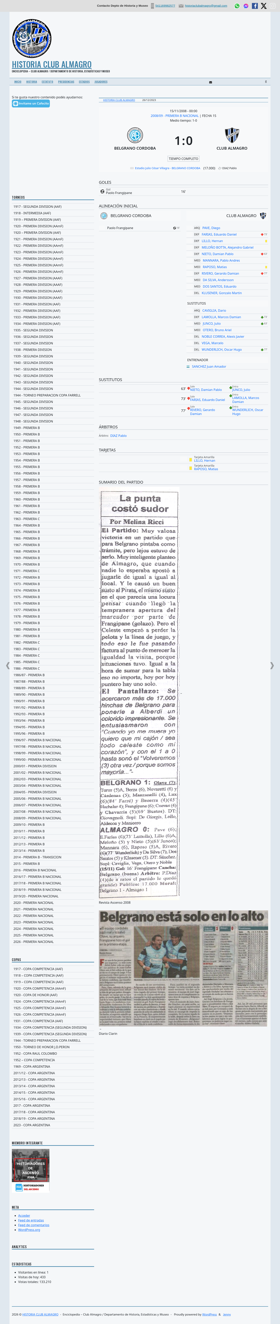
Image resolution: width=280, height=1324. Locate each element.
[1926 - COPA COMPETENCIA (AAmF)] (53, 1014)
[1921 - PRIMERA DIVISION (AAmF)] (53, 239)
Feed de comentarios (33, 1225)
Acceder (24, 1215)
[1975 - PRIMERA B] (53, 597)
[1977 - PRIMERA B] (53, 610)
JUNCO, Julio (212, 323)
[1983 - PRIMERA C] (53, 649)
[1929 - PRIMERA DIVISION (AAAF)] (53, 291)
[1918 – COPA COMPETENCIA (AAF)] (53, 975)
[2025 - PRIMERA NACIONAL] (53, 935)
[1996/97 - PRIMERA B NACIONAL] (53, 740)
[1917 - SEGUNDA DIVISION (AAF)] (53, 206)
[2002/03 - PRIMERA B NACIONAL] (53, 779)
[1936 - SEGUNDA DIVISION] (53, 337)
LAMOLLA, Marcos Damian (221, 317)
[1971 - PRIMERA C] (53, 571)
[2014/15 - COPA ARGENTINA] (53, 1092)
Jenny (227, 1314)
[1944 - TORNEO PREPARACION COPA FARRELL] (53, 395)
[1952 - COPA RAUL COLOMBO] (53, 1053)
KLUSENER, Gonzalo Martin (222, 293)
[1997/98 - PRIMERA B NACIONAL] (53, 746)
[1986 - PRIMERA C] (53, 668)
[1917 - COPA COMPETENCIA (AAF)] (53, 969)
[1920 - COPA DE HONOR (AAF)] (53, 995)
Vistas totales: (28, 1282)
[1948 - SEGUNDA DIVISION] (53, 421)
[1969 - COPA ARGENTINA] (53, 1066)
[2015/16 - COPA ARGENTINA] (53, 1099)
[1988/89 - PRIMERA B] (53, 688)
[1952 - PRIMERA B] (53, 447)
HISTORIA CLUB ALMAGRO (52, 64)
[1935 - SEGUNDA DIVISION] (53, 330)
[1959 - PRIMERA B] (53, 493)
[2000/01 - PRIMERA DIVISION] (53, 766)
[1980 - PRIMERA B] (53, 629)
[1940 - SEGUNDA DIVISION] (53, 363)
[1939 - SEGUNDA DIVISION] (53, 356)
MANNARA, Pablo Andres (221, 260)
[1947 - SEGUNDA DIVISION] (53, 415)
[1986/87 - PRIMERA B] (53, 675)
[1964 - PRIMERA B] (53, 525)
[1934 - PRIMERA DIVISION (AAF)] (53, 324)
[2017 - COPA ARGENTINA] (53, 1105)
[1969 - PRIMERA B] (53, 558)
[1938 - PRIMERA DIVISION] (53, 350)
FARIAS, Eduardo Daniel (219, 234)
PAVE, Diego (211, 228)
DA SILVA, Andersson (218, 280)
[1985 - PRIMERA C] (53, 662)
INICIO (17, 81)
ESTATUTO (47, 81)
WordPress (209, 1314)
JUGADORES (101, 81)
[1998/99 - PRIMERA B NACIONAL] (53, 753)
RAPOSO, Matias (215, 267)
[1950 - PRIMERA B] (53, 434)
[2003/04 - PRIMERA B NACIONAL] (53, 785)
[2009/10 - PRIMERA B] (53, 824)
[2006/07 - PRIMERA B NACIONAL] (53, 805)
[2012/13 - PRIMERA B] (53, 844)
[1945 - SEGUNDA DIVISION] (53, 402)
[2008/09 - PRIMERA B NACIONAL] (53, 818)
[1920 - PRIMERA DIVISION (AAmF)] (53, 226)
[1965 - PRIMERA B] (53, 532)
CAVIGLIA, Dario (214, 310)
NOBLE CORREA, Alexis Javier (223, 336)
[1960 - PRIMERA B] (53, 499)
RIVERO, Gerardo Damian (220, 273)
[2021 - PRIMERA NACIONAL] (53, 909)
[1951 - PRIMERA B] (53, 441)
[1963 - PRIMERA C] (53, 519)
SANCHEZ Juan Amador (209, 366)
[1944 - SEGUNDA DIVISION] (53, 389)
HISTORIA (31, 81)
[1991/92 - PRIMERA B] (53, 707)
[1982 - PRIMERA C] (53, 642)
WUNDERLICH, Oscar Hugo (222, 349)
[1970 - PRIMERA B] (53, 564)
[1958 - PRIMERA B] (53, 486)
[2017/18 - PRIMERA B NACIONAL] (53, 883)
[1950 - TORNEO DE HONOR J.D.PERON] (53, 1047)
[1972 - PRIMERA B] (53, 577)
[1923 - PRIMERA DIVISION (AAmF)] (53, 252)
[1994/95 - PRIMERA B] (53, 727)
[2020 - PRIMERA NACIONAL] (53, 903)
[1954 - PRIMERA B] (53, 460)
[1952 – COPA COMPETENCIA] (53, 1060)
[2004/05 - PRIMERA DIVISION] (53, 792)
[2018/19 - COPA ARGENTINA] (53, 1118)
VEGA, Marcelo (212, 343)
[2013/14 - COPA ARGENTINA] (53, 1086)
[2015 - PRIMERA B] (53, 864)
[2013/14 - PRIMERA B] (53, 851)
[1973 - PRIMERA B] (53, 584)
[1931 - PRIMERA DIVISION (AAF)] (53, 304)
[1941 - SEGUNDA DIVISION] (53, 369)
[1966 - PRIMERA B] (53, 538)
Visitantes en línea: (32, 1272)
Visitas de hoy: (29, 1277)
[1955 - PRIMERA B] (53, 467)
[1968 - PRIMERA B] (53, 551)
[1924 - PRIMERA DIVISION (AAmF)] (53, 258)
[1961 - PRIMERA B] (53, 506)
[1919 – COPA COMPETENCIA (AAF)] (53, 982)
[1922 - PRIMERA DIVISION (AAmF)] (53, 245)
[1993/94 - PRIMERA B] (53, 720)
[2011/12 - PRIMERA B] (53, 837)
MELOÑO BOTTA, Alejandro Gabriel (228, 247)
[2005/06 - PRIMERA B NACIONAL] (53, 798)
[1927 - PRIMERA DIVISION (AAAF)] (53, 278)
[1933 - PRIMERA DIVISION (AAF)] (53, 317)
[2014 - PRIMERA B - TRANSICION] (53, 857)
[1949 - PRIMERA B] (53, 428)
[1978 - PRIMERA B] (53, 616)
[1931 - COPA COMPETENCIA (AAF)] (53, 1021)
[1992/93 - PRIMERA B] (53, 714)
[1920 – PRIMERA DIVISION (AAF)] (53, 232)
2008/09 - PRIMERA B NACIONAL (175, 116)
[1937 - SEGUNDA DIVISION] (53, 343)
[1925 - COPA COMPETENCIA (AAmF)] (53, 1008)
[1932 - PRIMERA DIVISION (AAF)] (53, 311)
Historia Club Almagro (119, 100)
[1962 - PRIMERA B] (53, 512)
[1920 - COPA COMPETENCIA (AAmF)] (53, 988)
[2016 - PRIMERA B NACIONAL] (53, 870)
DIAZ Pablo (118, 436)
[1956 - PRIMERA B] (53, 473)
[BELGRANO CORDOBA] (134, 140)
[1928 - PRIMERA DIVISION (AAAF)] (53, 285)
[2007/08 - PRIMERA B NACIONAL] (53, 811)
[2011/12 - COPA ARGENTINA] (53, 1073)
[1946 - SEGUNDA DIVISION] (53, 408)
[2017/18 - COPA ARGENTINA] (53, 1112)
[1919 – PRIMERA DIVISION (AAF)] (53, 219)
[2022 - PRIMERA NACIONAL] (53, 916)
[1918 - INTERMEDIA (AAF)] (53, 213)
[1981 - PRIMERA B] (53, 636)
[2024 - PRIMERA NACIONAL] (53, 929)
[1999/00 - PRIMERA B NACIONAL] (53, 759)
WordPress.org (29, 1230)
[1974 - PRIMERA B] (53, 590)
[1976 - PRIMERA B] (53, 603)
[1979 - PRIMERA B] (53, 623)
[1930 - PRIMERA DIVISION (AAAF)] (53, 298)
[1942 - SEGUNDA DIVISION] (53, 376)
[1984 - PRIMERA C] (53, 655)
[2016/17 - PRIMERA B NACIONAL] (53, 877)
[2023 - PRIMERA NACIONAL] (53, 922)
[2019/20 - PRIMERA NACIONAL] (53, 896)
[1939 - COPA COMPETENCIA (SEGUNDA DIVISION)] (53, 1034)
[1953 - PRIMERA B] (53, 454)
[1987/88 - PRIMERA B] (53, 681)
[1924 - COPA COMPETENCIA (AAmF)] (53, 1001)
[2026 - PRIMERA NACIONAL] (53, 942)
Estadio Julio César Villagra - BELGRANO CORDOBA (167, 168)
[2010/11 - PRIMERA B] (53, 831)
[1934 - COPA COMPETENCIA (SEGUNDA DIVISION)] (53, 1027)
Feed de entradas (31, 1220)
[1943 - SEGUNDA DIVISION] (53, 382)
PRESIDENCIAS (66, 81)
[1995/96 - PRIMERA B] (53, 733)
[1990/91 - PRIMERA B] (53, 701)
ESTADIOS (84, 81)
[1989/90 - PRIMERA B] (53, 694)
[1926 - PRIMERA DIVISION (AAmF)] (53, 272)
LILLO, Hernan (212, 241)
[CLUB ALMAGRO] (232, 140)
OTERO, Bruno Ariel (217, 330)
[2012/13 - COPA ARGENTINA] (53, 1079)
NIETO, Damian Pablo (217, 254)
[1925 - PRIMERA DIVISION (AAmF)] (53, 265)
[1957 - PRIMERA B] (53, 480)
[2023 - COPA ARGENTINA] (53, 1125)
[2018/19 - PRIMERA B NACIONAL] (53, 890)
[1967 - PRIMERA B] (53, 545)
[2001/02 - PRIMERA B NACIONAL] (53, 772)
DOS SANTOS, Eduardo (219, 286)
